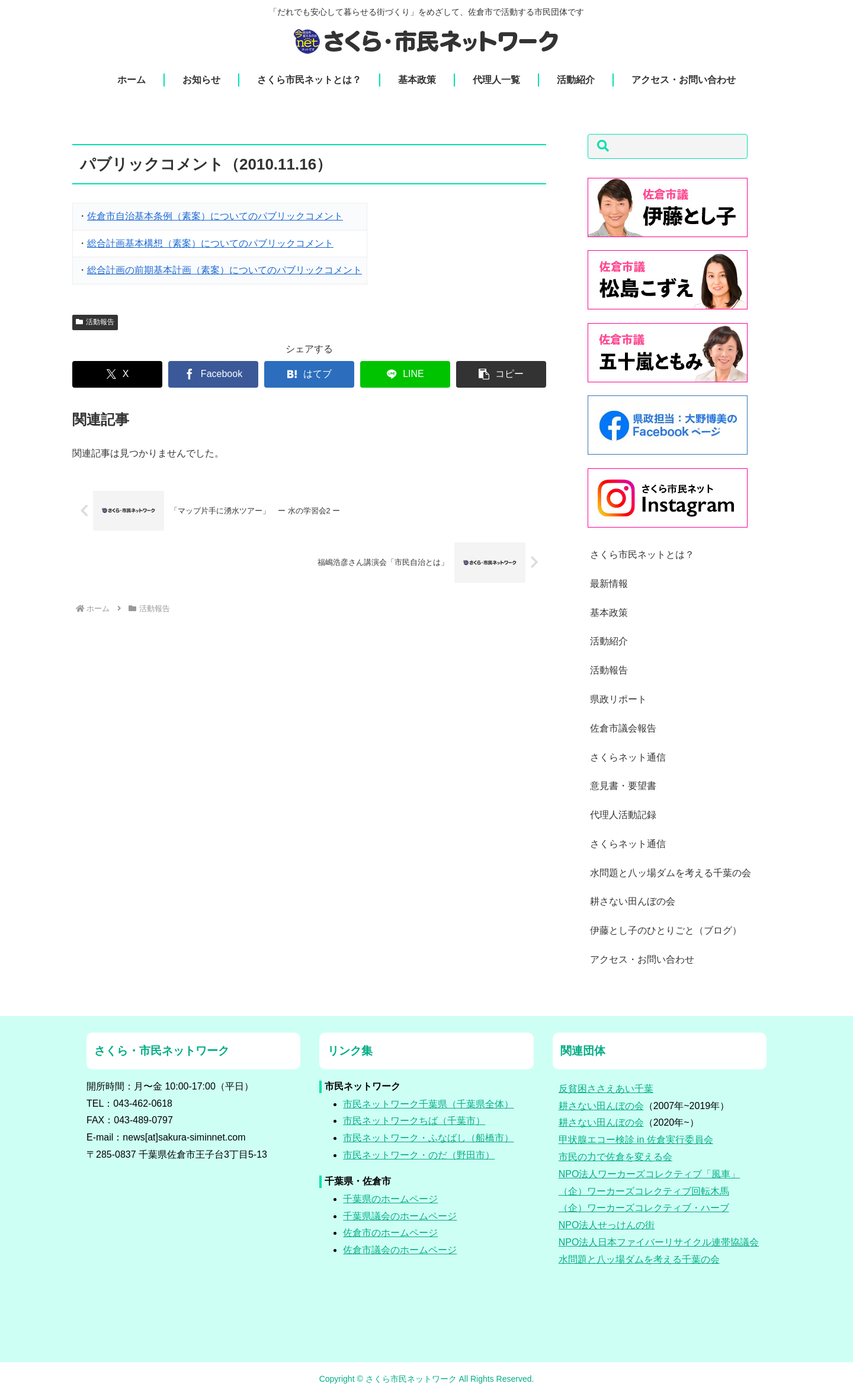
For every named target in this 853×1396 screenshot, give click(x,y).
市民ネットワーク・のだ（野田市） (419, 1155)
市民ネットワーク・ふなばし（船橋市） (428, 1138)
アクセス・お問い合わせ (642, 959)
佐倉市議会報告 (623, 728)
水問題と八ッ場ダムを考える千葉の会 (670, 873)
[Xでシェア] (117, 374)
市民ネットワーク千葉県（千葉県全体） (428, 1104)
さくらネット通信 (628, 757)
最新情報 (609, 584)
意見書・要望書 (623, 786)
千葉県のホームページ (390, 1199)
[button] (501, 374)
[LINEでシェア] (405, 374)
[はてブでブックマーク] (309, 374)
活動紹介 (609, 641)
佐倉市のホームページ (390, 1233)
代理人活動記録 (623, 815)
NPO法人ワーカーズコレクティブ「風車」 (649, 1174)
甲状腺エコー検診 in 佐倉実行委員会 (636, 1140)
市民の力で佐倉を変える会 (615, 1157)
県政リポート (618, 699)
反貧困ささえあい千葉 (606, 1089)
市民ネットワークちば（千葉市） (414, 1121)
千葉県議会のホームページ (400, 1216)
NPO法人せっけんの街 (607, 1225)
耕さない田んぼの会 (632, 901)
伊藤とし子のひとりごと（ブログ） (666, 930)
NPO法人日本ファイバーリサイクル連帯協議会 (659, 1242)
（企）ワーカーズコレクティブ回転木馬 (644, 1191)
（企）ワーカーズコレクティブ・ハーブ (644, 1208)
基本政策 (609, 613)
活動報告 (95, 322)
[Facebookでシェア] (213, 374)
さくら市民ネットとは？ (642, 555)
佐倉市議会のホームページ (400, 1250)
